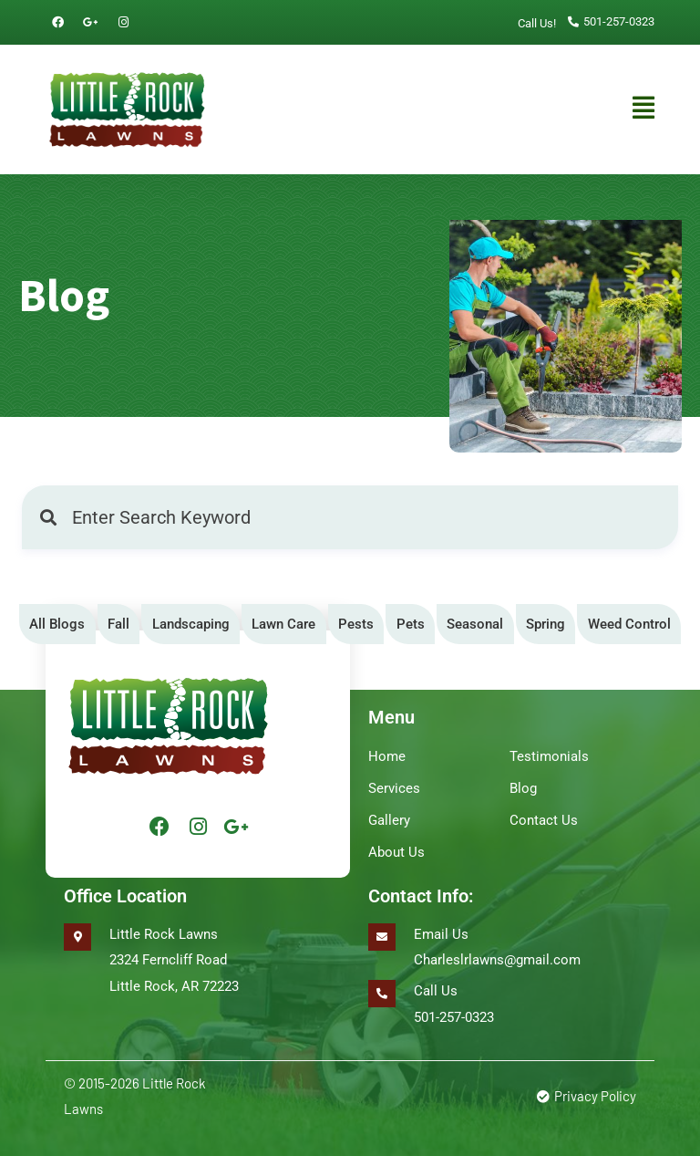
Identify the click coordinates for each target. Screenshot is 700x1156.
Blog (523, 784)
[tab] (57, 624)
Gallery (389, 813)
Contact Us (544, 813)
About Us (396, 842)
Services (394, 784)
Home (387, 754)
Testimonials (549, 754)
